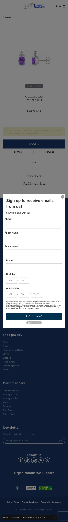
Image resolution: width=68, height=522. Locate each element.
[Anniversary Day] (24, 294)
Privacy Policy (39, 517)
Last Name (12, 247)
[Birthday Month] (11, 280)
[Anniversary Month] (11, 294)
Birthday (10, 274)
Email (9, 219)
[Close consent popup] (55, 517)
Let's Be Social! (34, 316)
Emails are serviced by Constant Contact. (25, 308)
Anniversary (12, 288)
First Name (12, 233)
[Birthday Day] (24, 280)
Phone (9, 260)
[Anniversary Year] (37, 294)
